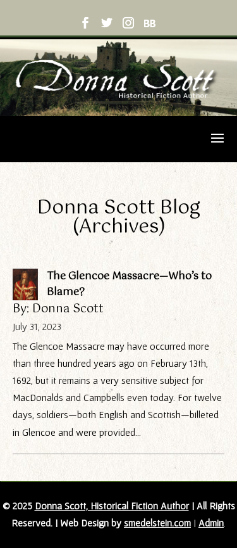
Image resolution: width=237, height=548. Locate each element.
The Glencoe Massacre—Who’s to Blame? (129, 284)
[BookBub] (149, 25)
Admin (211, 522)
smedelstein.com (157, 522)
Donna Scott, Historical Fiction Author (112, 505)
